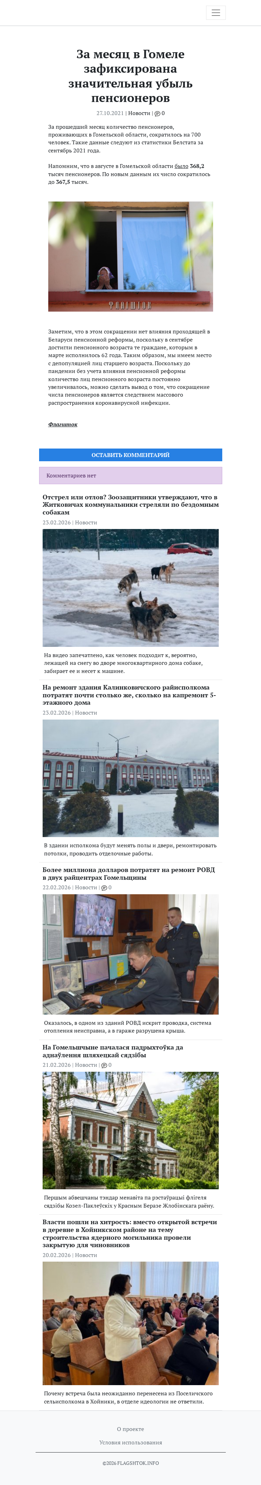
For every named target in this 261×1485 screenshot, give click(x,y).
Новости (139, 113)
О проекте (130, 1429)
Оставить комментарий (130, 455)
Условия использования (130, 1442)
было (181, 166)
